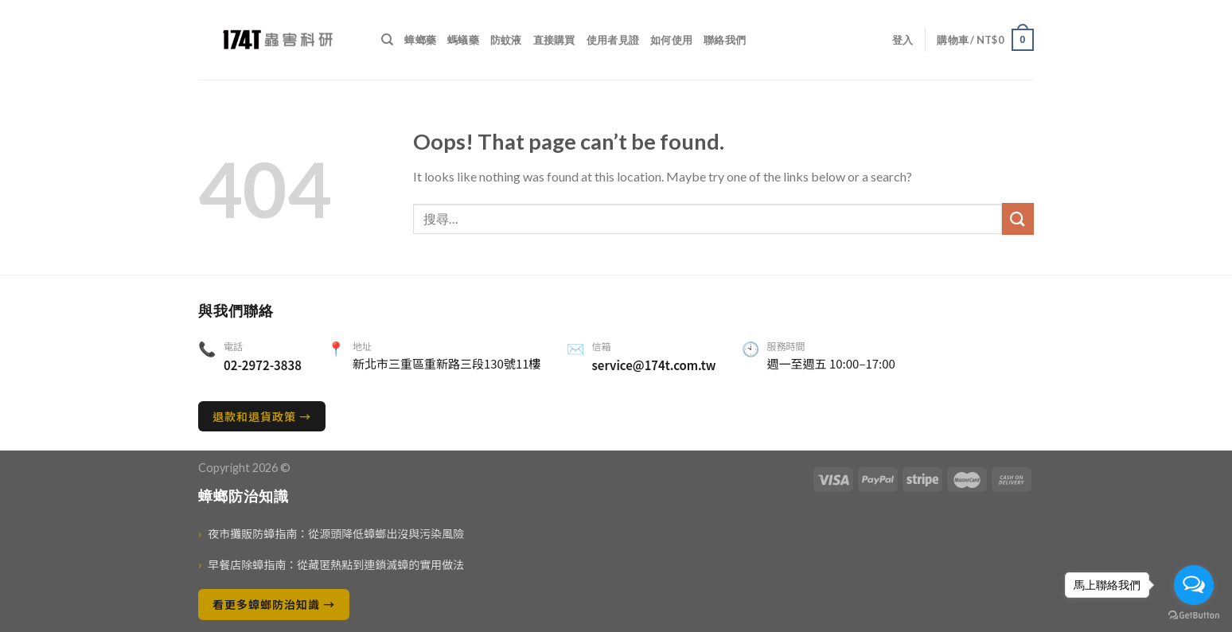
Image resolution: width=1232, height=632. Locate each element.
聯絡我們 (725, 39)
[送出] (1018, 218)
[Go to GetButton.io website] (1193, 616)
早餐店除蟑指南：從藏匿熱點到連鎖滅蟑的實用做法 (331, 564)
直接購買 (554, 39)
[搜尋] (387, 40)
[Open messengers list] (1194, 585)
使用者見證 (613, 39)
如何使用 (671, 39)
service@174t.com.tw (654, 365)
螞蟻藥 (463, 39)
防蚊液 (506, 39)
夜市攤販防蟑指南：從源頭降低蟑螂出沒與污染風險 (331, 533)
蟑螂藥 (420, 39)
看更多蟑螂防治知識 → (273, 604)
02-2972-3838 (263, 365)
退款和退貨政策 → (261, 416)
